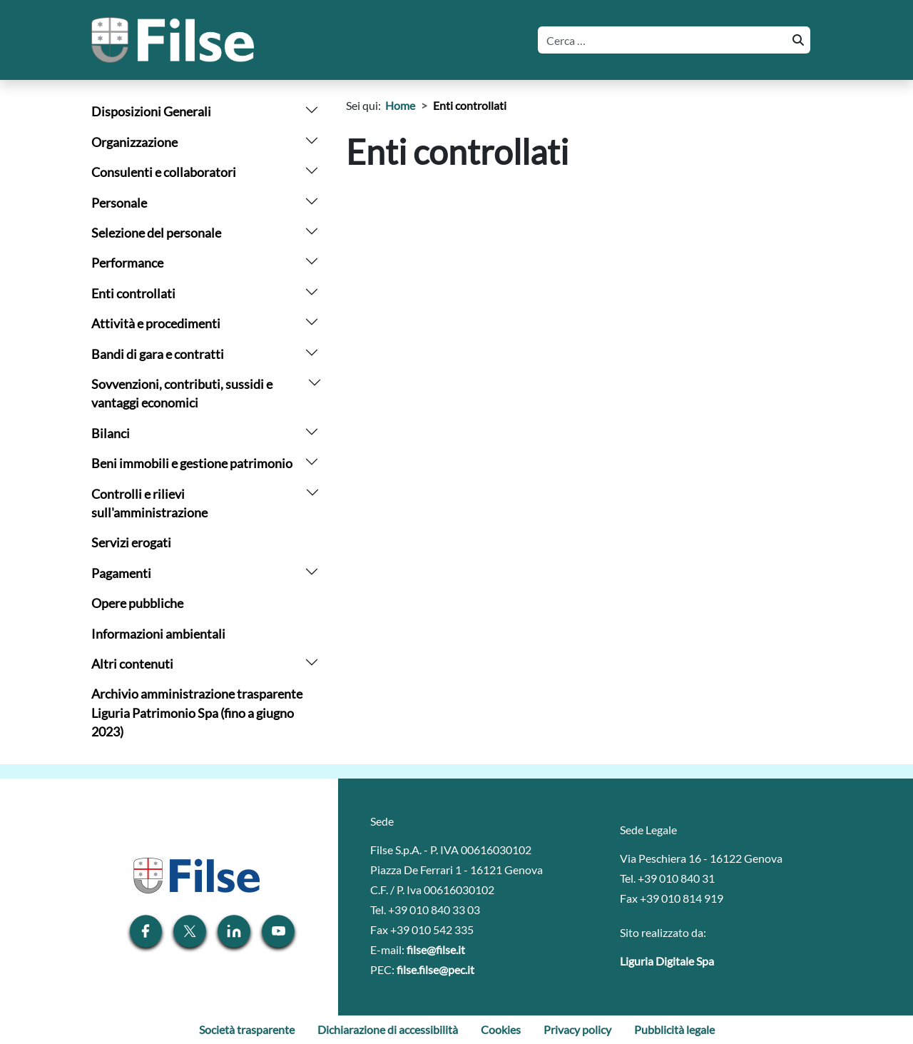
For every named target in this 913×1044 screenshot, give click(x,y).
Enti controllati (133, 293)
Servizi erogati (131, 542)
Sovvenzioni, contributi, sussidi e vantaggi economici (181, 393)
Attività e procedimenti (155, 323)
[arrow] (311, 108)
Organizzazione (134, 142)
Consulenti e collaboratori (163, 172)
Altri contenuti (132, 664)
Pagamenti (121, 573)
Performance (127, 262)
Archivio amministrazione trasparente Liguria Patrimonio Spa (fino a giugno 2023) (196, 712)
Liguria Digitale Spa (667, 961)
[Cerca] (661, 40)
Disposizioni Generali (151, 111)
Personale (119, 203)
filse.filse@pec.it (435, 969)
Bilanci (110, 433)
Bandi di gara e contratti (157, 354)
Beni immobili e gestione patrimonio (191, 463)
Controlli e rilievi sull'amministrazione (149, 503)
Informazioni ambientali (158, 634)
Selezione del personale (156, 232)
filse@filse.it (436, 949)
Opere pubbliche (137, 603)
